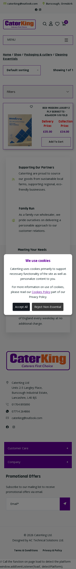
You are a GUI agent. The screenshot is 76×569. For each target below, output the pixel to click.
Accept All (21, 307)
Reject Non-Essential (47, 307)
